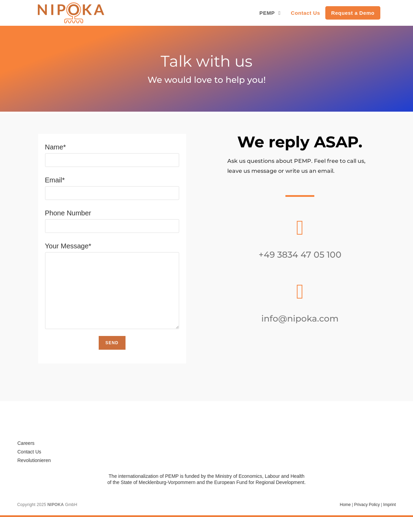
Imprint (389, 504)
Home (345, 504)
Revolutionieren (34, 460)
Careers (26, 443)
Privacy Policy (367, 504)
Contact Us (29, 451)
